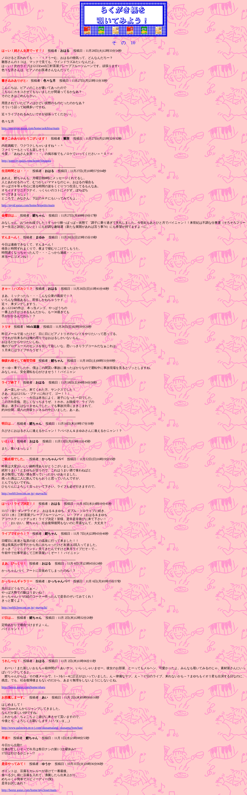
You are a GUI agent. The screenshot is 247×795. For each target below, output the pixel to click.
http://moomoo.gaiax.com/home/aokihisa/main (30, 128)
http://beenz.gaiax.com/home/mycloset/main (29, 790)
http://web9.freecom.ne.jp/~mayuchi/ (24, 493)
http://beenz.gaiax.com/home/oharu (23, 687)
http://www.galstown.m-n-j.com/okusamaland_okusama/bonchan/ (42, 727)
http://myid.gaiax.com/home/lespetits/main (28, 205)
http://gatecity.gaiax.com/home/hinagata (26, 160)
